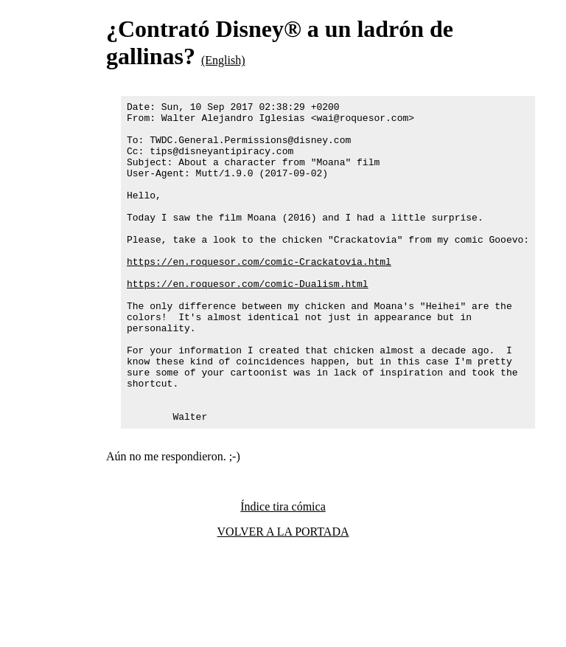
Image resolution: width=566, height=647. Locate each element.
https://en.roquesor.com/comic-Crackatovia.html (259, 294)
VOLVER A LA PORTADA (283, 595)
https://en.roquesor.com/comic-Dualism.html (247, 321)
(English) (223, 60)
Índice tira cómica (283, 570)
